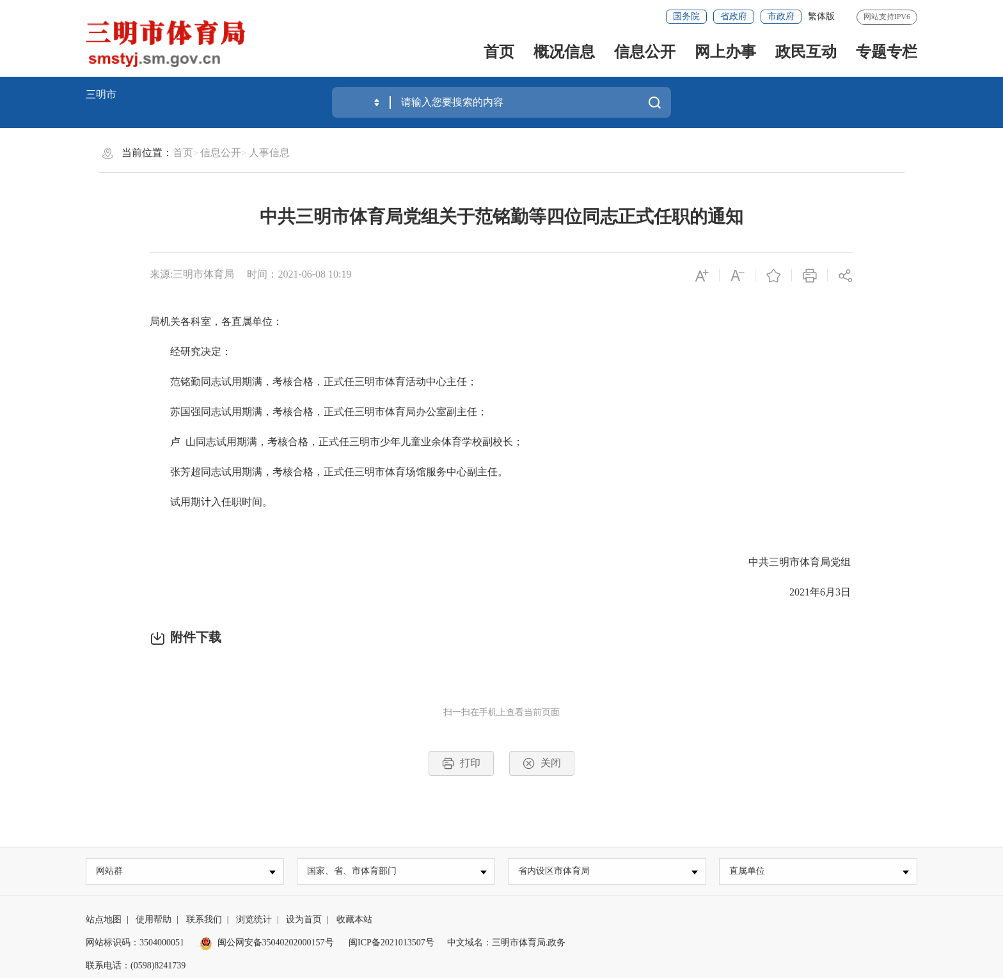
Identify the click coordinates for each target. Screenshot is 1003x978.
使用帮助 (153, 920)
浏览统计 (254, 920)
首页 (499, 51)
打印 (461, 763)
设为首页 (304, 920)
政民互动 (806, 51)
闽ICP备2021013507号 (391, 943)
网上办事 (725, 51)
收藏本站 (354, 920)
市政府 (781, 16)
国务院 (686, 16)
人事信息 (269, 152)
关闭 (542, 763)
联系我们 (204, 920)
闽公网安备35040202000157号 (267, 943)
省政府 (733, 16)
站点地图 (104, 920)
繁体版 (821, 16)
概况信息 (564, 51)
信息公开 (644, 51)
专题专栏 (886, 51)
